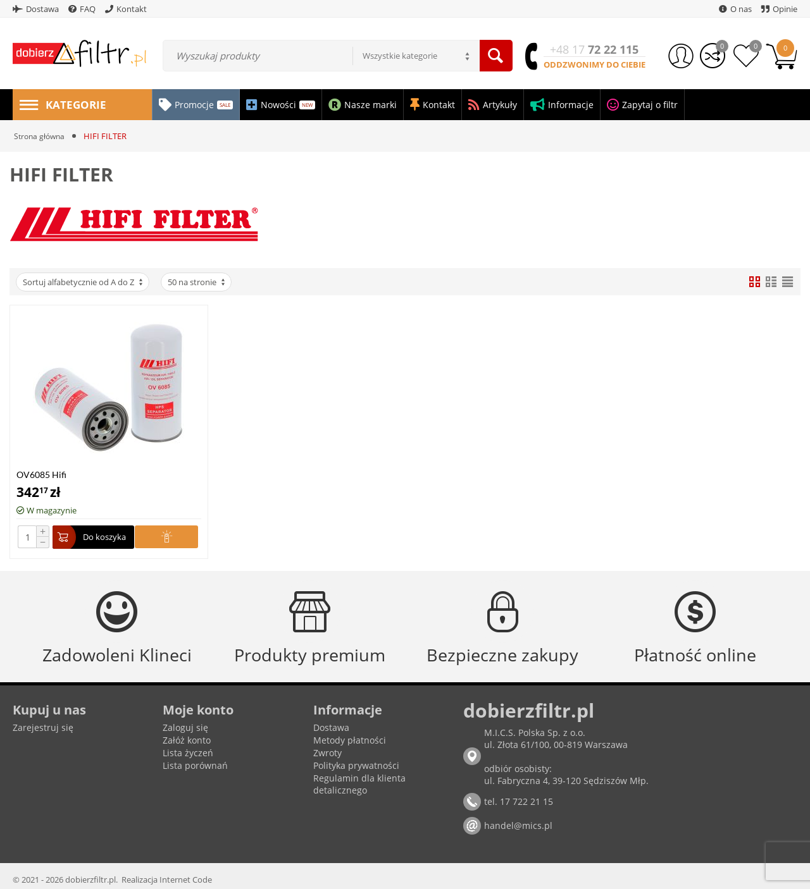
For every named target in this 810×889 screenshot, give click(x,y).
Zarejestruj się (43, 727)
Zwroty (327, 753)
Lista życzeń (188, 753)
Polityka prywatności (356, 765)
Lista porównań (195, 765)
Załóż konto (187, 740)
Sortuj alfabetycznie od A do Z (83, 282)
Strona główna (41, 136)
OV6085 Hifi (41, 474)
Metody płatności (349, 740)
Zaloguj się (185, 727)
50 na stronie (197, 282)
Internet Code (185, 879)
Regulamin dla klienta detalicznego (359, 784)
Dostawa (331, 727)
